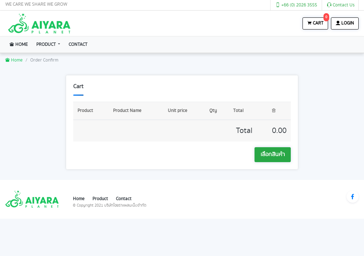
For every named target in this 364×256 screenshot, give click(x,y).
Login (345, 23)
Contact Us (341, 5)
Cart (317, 22)
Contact (78, 44)
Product (46, 44)
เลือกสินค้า (273, 154)
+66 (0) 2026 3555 (296, 5)
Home (21, 44)
